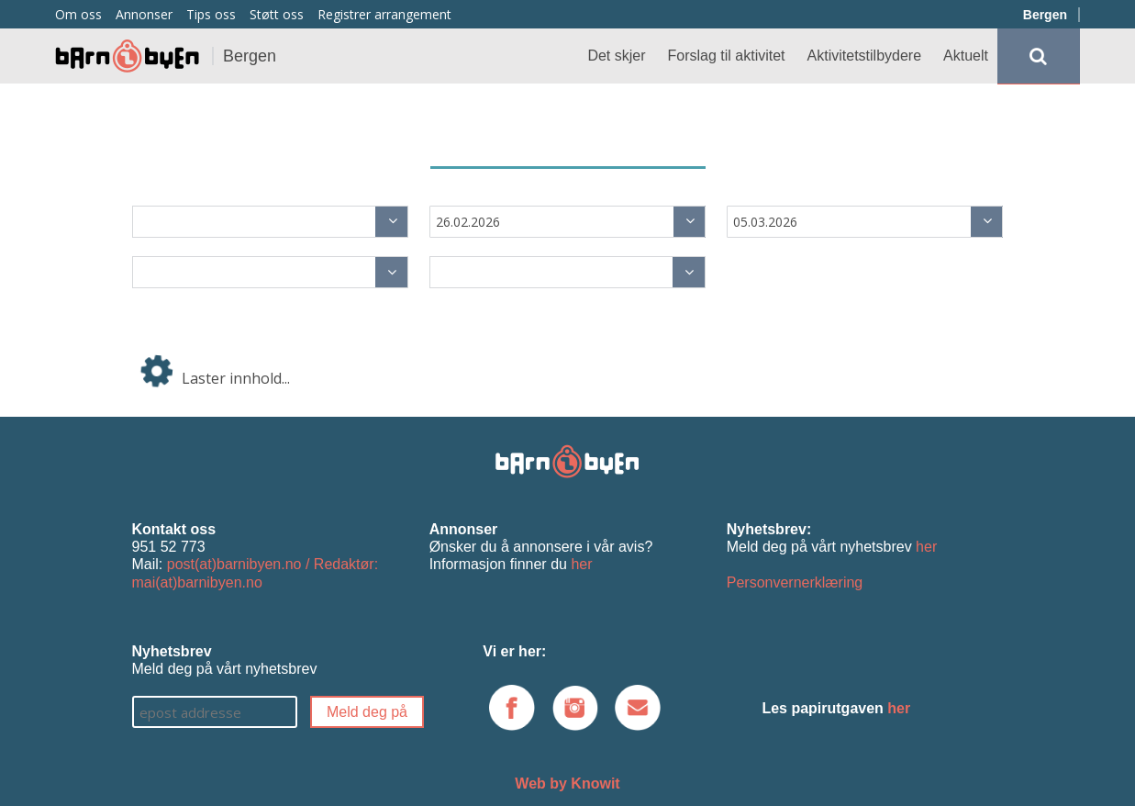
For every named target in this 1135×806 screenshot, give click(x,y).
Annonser (144, 14)
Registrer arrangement (384, 14)
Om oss (78, 14)
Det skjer (616, 55)
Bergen (1045, 14)
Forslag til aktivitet (726, 55)
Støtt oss (277, 14)
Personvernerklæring (795, 582)
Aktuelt (965, 55)
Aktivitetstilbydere (864, 55)
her (581, 564)
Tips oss (211, 14)
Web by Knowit (567, 783)
